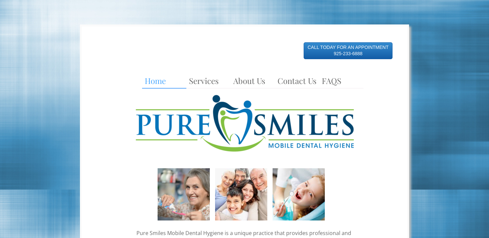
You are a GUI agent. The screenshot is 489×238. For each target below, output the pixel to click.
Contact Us (297, 80)
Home (155, 80)
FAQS (331, 80)
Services (204, 80)
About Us (249, 80)
